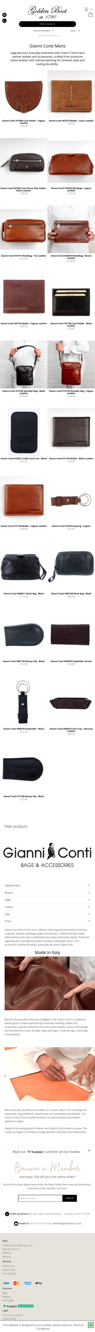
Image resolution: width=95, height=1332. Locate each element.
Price (8, 921)
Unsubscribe (9, 1273)
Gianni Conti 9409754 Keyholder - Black (23, 728)
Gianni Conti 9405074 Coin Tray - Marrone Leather (71, 730)
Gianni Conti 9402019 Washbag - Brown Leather (71, 257)
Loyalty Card (8, 1269)
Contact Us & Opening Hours (17, 1245)
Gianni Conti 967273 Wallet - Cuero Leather (71, 120)
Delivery (6, 1252)
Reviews (6, 1296)
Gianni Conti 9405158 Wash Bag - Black (71, 593)
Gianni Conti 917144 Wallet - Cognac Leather (24, 525)
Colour (9, 907)
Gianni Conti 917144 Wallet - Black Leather (71, 458)
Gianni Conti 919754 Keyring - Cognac (71, 525)
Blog (4, 1292)
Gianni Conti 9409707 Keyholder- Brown (71, 661)
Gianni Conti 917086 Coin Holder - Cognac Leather (23, 121)
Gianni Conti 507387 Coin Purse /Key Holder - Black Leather (23, 189)
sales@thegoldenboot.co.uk (66, 1223)
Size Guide (8, 1300)
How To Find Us (10, 1249)
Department (12, 885)
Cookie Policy (9, 1318)
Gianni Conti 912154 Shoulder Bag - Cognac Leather (71, 392)
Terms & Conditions (12, 1315)
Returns (6, 1256)
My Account (8, 1266)
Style (8, 900)
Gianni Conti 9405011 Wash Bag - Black (24, 593)
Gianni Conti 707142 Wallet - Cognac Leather (24, 323)
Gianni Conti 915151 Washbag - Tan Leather (23, 255)
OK (91, 1325)
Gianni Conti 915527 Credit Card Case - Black (24, 458)
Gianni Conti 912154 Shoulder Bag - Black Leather (23, 392)
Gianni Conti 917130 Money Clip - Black (23, 796)
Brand (9, 893)
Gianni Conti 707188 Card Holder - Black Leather (71, 324)
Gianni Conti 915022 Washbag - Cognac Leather (71, 189)
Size (7, 914)
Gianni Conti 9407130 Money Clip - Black (24, 661)
